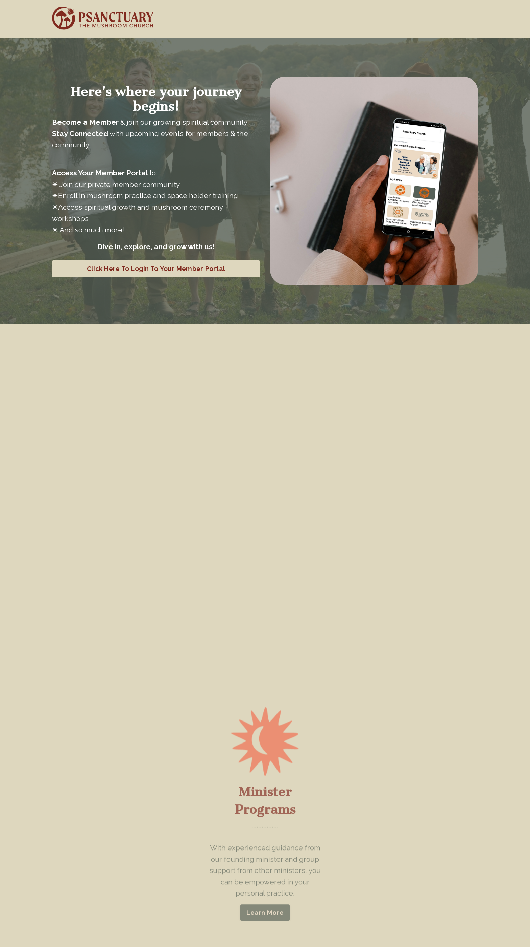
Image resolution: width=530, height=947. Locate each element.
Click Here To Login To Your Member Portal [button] (156, 268)
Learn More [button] (265, 921)
